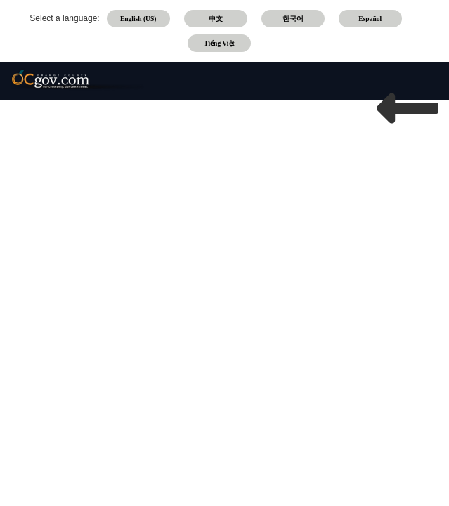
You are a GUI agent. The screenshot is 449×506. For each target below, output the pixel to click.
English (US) (138, 18)
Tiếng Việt (219, 43)
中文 (216, 18)
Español (370, 18)
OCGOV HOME (407, 158)
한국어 (293, 18)
